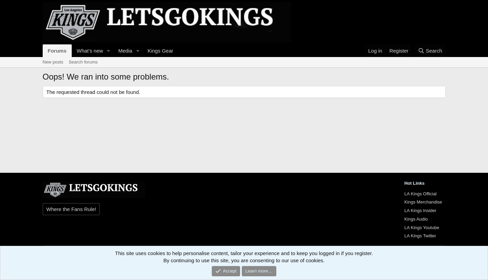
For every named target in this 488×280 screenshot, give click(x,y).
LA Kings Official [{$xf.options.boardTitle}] (420, 193)
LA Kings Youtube (421, 227)
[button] (108, 50)
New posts (53, 62)
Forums (57, 51)
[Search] (430, 50)
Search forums (83, 62)
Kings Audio (416, 219)
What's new (90, 51)
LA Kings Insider (420, 210)
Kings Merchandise (423, 202)
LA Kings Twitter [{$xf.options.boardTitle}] (420, 235)
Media (125, 51)
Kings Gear (160, 51)
